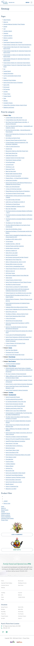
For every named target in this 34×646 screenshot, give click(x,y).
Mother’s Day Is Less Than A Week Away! (16, 410)
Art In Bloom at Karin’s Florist (13, 138)
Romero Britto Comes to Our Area (14, 264)
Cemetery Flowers (22, 616)
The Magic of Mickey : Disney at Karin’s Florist (17, 314)
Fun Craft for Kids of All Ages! (13, 199)
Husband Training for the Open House (15, 157)
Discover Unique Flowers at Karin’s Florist (16, 140)
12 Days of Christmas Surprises (13, 189)
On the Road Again (10, 162)
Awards (5, 26)
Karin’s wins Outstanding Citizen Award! (15, 473)
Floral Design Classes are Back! (13, 160)
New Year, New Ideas (11, 208)
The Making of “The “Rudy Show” (14, 223)
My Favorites (6, 89)
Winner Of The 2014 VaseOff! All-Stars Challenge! (18, 439)
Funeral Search (7, 71)
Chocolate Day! (9, 459)
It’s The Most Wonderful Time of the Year (16, 401)
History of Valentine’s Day (12, 486)
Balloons (20, 595)
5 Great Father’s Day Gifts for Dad (14, 117)
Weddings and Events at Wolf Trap (14, 408)
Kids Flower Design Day (11, 153)
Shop (4, 98)
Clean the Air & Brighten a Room (14, 229)
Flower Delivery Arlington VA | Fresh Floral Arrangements (17, 44)
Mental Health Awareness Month (14, 173)
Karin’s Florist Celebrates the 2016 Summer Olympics (19, 309)
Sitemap (5, 100)
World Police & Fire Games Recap (14, 320)
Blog (10, 115)
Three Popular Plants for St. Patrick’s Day (16, 268)
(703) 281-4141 (6, 628)
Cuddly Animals (21, 597)
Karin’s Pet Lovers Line (11, 311)
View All (20, 618)
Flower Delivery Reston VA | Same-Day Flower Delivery (16, 62)
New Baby (3, 611)
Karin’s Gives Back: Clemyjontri (13, 479)
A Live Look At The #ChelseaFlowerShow (16, 335)
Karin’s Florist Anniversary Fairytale (14, 404)
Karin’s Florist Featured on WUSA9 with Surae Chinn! (19, 337)
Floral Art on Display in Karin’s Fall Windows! (16, 436)
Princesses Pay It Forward (12, 352)
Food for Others (9, 461)
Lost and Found (9, 164)
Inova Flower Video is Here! (12, 450)
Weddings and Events (8, 107)
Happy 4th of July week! (12, 252)
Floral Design (12, 357)
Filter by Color (6, 503)
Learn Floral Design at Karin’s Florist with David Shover (19, 359)
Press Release (12, 366)
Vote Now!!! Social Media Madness (14, 475)
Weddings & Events (22, 583)
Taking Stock (9, 277)
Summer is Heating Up (11, 250)
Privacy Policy (6, 94)
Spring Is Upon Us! (10, 271)
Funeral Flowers (4, 616)
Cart (4, 28)
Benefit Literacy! (10, 484)
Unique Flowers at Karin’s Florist (14, 280)
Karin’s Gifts (6, 84)
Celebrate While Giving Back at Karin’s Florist (17, 307)
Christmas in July (10, 167)
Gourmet (20, 592)
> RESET (5, 501)
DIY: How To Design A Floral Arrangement (16, 374)
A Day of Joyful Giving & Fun (13, 146)
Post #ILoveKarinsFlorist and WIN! (14, 399)
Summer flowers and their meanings (15, 246)
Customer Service (7, 35)
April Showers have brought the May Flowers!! (17, 257)
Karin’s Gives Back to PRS (12, 452)
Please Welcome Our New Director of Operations (18, 191)
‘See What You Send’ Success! (13, 284)
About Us (5, 22)
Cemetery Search (7, 31)
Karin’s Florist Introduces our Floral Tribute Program (18, 282)
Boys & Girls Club (10, 470)
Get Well (3, 618)
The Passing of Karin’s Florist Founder (15, 193)
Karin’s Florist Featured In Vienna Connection (17, 390)
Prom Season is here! (11, 457)
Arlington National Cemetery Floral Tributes (14, 24)
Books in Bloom (9, 466)
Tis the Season (9, 241)
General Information (8, 73)
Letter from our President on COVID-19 (15, 202)
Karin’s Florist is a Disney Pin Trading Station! (17, 286)
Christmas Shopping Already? (13, 363)
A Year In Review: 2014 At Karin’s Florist (15, 343)
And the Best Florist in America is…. (14, 445)
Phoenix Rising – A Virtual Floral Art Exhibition (17, 178)
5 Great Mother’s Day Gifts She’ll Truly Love (16, 120)
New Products (12, 361)
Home (4, 78)
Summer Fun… (9, 468)
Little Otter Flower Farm (11, 155)
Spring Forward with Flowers (13, 397)
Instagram (6, 632)
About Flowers (7, 19)
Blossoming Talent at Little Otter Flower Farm (17, 151)
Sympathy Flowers (8, 103)
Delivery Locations (7, 38)
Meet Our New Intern (11, 171)
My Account (6, 87)
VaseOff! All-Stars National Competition (15, 441)
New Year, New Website (11, 350)
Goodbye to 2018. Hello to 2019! (14, 239)
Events (10, 348)
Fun (4, 69)
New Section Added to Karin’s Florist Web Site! (17, 275)
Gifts (2, 595)
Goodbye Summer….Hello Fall (13, 243)
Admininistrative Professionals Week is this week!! (18, 454)
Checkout (5, 33)
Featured (5, 40)
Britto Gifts (20, 609)
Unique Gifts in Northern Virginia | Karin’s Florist (15, 105)
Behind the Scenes (10, 448)
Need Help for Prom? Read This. (14, 259)
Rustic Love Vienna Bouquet (13, 186)
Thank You (3, 613)
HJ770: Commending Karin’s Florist (12, 75)
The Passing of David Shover (13, 204)
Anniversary (20, 611)
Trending (11, 392)
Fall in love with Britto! (11, 345)
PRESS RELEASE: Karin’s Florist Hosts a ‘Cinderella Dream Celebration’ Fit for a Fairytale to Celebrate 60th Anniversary (19, 370)
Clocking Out (9, 148)
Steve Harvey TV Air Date (12, 443)
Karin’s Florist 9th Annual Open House (15, 354)
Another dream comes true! (12, 248)
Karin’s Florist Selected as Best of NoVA (15, 316)
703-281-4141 (11, 2)
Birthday (3, 609)
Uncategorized (12, 394)
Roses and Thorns (10, 169)
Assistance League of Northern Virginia (15, 477)
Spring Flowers (4, 607)
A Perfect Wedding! (10, 463)
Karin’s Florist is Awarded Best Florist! (15, 266)
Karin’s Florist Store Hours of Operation (13, 82)
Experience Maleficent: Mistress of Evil (15, 206)
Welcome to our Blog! (11, 488)
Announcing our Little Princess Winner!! (15, 406)
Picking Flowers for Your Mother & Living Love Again (18, 293)
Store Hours (20, 585)
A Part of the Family (10, 318)
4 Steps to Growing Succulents (13, 176)
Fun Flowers (20, 613)
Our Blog (5, 91)
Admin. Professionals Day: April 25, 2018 (16, 262)
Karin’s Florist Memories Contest (14, 482)
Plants (2, 599)
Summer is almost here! (11, 255)
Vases (2, 597)
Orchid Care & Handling (11, 180)
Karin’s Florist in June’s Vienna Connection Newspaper (19, 384)
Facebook (3, 632)
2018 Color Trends (10, 273)
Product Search (7, 96)
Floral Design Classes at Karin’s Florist (12, 42)
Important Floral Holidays (9, 80)
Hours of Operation (6, 516)
